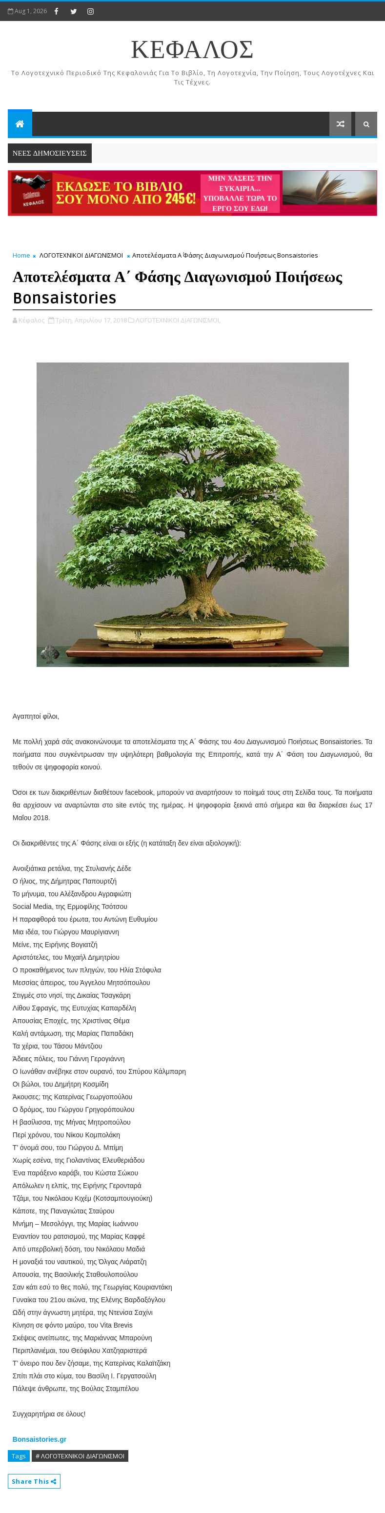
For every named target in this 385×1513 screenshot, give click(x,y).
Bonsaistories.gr (39, 1439)
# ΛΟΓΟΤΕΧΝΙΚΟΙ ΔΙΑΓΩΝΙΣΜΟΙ (80, 1456)
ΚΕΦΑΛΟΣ (192, 50)
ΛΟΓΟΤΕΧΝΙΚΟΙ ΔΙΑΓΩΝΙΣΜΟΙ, (178, 320)
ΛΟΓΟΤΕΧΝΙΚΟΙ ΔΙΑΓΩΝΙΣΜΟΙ (81, 255)
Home (21, 255)
